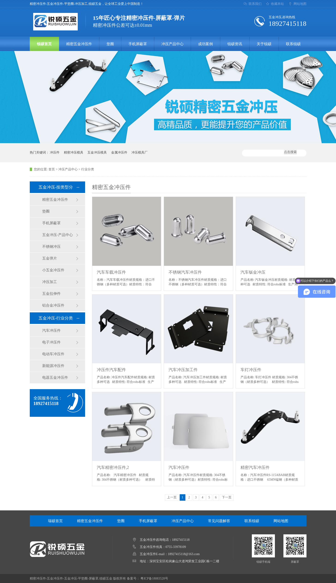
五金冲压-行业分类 (56, 318)
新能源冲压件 (53, 366)
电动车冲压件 (53, 354)
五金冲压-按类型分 (56, 187)
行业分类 (87, 169)
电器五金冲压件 (55, 377)
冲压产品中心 (172, 44)
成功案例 (205, 44)
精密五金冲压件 (79, 44)
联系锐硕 (293, 44)
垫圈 (110, 44)
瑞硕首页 (55, 521)
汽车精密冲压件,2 (113, 467)
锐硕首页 (44, 44)
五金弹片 (49, 258)
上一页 (172, 497)
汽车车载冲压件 (111, 272)
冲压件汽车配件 (111, 369)
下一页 (227, 497)
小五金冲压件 (53, 270)
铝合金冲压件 (53, 305)
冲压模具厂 (139, 152)
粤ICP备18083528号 (154, 578)
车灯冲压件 (251, 369)
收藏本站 (277, 4)
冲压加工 (49, 282)
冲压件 (54, 152)
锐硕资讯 (234, 44)
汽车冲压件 (51, 330)
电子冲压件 (51, 342)
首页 (51, 169)
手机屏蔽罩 (137, 44)
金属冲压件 (119, 152)
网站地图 (300, 4)
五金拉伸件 (51, 294)
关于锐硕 (264, 44)
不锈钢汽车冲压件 (185, 272)
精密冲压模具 (73, 152)
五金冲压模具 (97, 152)
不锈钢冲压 (51, 247)
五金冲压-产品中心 (57, 235)
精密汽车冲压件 (255, 467)
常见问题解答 (219, 521)
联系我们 (255, 4)
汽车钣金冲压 (253, 272)
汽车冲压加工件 (183, 369)
